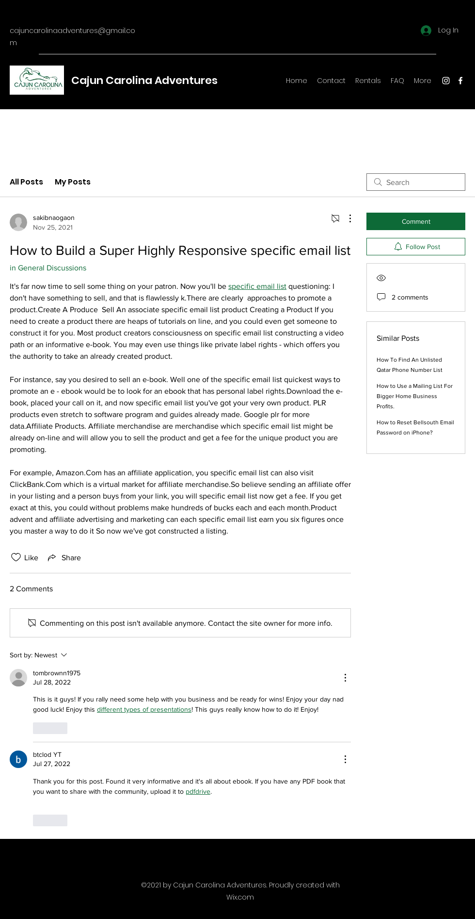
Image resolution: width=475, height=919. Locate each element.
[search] (415, 182)
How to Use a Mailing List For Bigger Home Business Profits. (415, 396)
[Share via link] (63, 557)
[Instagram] (446, 80)
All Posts (26, 181)
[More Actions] (345, 218)
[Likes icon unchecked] (16, 557)
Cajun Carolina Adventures (144, 80)
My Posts (73, 181)
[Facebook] (460, 80)
